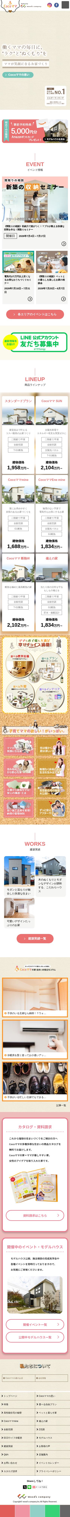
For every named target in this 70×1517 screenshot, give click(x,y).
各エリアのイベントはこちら (37, 314)
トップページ (10, 1396)
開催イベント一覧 (35, 1324)
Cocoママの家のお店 (14, 1378)
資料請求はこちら (35, 1215)
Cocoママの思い (47, 1396)
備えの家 (43, 1421)
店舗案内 (43, 1454)
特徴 (6, 1404)
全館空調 (8, 1429)
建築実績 (8, 1446)
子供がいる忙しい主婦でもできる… (26, 1097)
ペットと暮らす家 (48, 1412)
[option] (35, 60)
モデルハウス (45, 1438)
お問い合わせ (10, 1463)
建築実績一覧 (37, 938)
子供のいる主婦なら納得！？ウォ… (26, 1013)
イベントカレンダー (49, 1463)
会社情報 (42, 1378)
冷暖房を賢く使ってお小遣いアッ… (26, 1055)
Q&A (6, 1454)
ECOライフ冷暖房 (13, 1438)
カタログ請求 (10, 1471)
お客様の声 (44, 1446)
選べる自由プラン (48, 1404)
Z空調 (42, 1429)
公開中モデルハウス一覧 (34, 1337)
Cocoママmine (11, 1421)
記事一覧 (61, 1105)
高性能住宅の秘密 (13, 1412)
